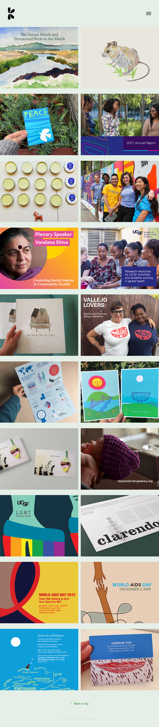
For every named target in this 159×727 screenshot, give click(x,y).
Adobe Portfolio (87, 719)
